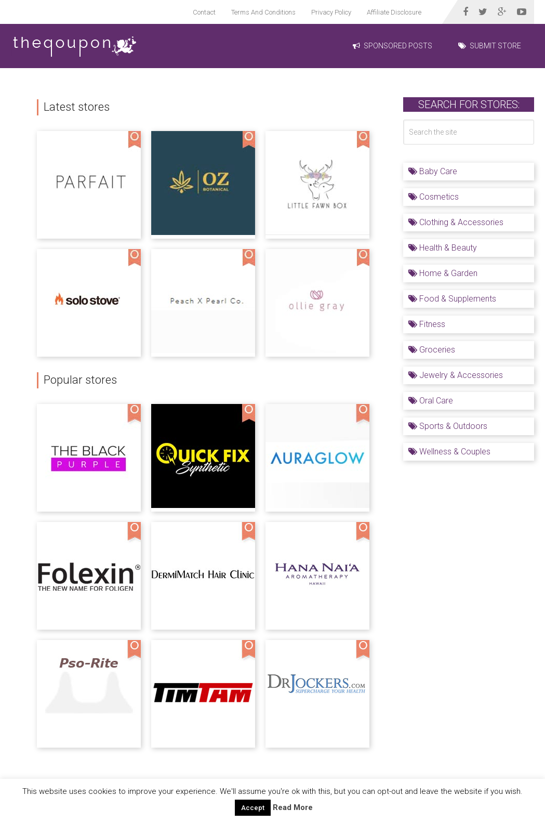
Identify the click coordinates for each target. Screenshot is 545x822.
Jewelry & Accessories (455, 375)
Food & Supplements (452, 299)
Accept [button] (252, 808)
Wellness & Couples (449, 451)
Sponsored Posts (392, 46)
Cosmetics (433, 197)
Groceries (431, 350)
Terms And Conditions (263, 12)
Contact (204, 12)
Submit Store (489, 46)
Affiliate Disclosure (394, 12)
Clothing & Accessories (455, 222)
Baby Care (432, 171)
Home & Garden (442, 273)
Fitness (426, 324)
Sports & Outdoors (447, 426)
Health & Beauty (442, 248)
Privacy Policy (331, 12)
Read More (293, 807)
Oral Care (430, 401)
